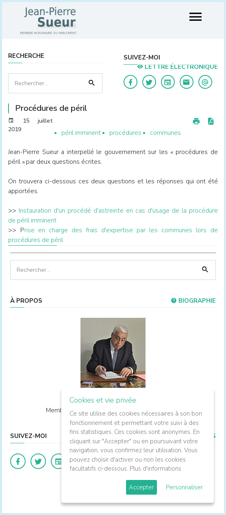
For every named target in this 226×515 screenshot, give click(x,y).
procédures (125, 132)
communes (165, 132)
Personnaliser (184, 487)
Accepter (141, 487)
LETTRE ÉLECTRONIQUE (177, 67)
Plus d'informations (155, 468)
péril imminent (81, 132)
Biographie (193, 301)
